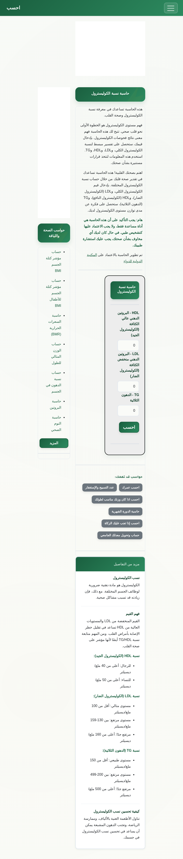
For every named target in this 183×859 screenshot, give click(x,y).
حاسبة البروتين (55, 404)
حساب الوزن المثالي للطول (56, 353)
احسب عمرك (130, 487)
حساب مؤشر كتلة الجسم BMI (53, 261)
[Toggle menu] (171, 8)
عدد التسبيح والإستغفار (99, 487)
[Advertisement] (110, 48)
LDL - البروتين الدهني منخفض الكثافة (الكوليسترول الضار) (128, 365)
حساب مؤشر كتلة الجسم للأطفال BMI (53, 293)
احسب (13, 7)
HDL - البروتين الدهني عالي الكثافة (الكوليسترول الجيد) (128, 324)
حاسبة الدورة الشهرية (125, 511)
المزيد (54, 443)
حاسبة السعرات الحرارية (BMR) (54, 325)
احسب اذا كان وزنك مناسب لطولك (117, 499)
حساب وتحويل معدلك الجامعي (119, 535)
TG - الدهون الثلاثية (130, 397)
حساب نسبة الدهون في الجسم (53, 382)
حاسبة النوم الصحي (56, 423)
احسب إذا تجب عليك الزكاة (122, 523)
